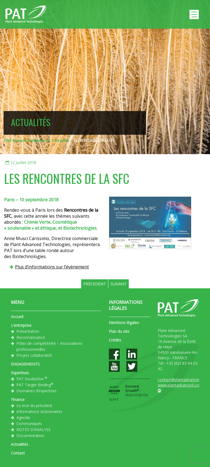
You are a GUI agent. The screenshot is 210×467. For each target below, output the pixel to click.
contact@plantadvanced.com (183, 379)
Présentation (27, 331)
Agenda (23, 417)
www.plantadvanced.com (180, 385)
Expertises (20, 372)
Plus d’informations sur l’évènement (52, 267)
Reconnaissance (30, 337)
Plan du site (119, 331)
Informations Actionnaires (39, 411)
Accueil (17, 316)
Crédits (115, 340)
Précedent (94, 283)
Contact (18, 453)
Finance (18, 399)
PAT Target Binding (34, 384)
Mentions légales (124, 322)
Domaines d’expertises (36, 390)
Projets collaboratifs (34, 355)
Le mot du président (34, 405)
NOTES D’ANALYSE (33, 429)
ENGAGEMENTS (25, 364)
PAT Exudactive (31, 378)
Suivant (118, 283)
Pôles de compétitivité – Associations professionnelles (49, 346)
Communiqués (29, 423)
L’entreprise (21, 325)
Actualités (19, 444)
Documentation (30, 435)
